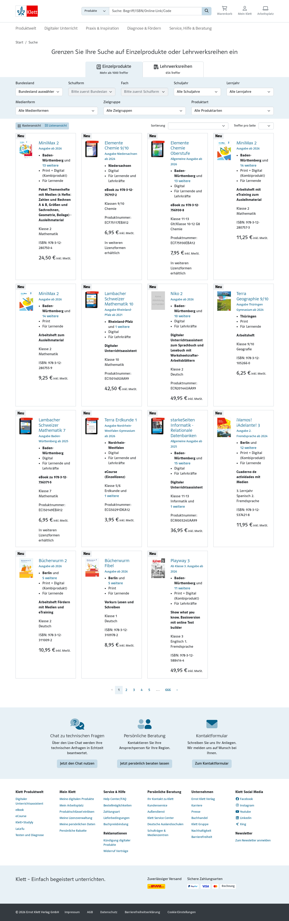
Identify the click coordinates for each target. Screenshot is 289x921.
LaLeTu (20, 829)
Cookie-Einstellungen (182, 912)
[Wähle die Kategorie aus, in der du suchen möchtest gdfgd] (95, 11)
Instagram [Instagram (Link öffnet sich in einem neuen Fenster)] (244, 805)
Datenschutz (108, 912)
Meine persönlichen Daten (77, 824)
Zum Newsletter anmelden (253, 840)
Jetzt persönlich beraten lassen (144, 763)
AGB (90, 912)
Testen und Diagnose (30, 835)
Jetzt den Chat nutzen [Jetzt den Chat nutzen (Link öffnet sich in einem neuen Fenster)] (77, 763)
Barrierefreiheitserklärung (142, 912)
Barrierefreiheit (201, 837)
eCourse (21, 816)
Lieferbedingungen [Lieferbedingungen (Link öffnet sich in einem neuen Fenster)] (116, 818)
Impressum (72, 912)
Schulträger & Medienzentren (157, 833)
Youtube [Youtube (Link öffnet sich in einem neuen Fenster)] (243, 812)
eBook (20, 810)
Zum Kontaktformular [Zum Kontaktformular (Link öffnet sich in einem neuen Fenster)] (212, 763)
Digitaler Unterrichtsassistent (29, 801)
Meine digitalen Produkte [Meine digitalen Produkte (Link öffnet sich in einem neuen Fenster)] (76, 799)
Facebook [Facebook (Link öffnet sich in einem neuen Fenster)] (244, 799)
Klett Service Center (160, 818)
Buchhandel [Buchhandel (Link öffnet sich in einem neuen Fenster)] (199, 818)
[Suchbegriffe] (155, 11)
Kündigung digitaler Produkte (117, 843)
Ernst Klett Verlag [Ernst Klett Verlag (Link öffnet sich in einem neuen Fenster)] (203, 799)
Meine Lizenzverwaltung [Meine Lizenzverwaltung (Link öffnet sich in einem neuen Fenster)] (75, 818)
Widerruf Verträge (115, 851)
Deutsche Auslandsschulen (165, 824)
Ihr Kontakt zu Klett (160, 799)
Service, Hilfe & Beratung (190, 28)
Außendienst (156, 812)
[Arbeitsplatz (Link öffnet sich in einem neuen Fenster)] (265, 11)
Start (19, 42)
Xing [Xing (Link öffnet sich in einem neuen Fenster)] (240, 824)
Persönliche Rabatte (73, 831)
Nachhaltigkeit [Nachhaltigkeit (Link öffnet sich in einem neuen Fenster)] (201, 831)
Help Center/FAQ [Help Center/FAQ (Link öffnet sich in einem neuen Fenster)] (114, 799)
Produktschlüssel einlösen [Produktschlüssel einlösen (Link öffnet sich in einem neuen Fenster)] (76, 812)
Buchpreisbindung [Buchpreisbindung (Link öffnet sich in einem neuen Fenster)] (115, 824)
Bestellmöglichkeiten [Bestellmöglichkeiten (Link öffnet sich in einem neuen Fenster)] (117, 805)
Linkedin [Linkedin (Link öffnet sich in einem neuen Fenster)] (243, 818)
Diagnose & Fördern (144, 28)
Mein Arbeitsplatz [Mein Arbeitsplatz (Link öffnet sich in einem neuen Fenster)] (71, 805)
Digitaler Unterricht (61, 28)
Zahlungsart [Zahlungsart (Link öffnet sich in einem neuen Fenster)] (111, 812)
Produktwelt (26, 28)
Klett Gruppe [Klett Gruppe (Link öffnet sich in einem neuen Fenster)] (199, 824)
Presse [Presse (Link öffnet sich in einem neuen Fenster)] (195, 812)
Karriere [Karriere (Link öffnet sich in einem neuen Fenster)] (196, 805)
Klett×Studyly (24, 822)
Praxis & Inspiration (102, 28)
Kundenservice (157, 805)
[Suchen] (206, 11)
